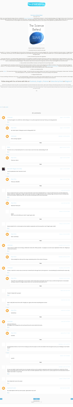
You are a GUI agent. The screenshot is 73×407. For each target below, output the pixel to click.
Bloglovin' (68, 81)
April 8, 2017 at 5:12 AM (65, 299)
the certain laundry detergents (52, 66)
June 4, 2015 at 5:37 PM (65, 190)
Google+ (39, 81)
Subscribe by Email (57, 81)
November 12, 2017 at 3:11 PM (64, 366)
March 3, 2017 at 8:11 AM (65, 290)
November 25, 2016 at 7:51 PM (64, 256)
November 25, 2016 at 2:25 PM (64, 245)
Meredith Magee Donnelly (14, 169)
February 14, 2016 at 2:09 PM (64, 223)
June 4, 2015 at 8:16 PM (65, 203)
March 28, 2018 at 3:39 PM (65, 388)
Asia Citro (13, 128)
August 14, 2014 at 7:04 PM (65, 157)
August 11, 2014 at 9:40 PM (65, 127)
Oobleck (4, 71)
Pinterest (46, 81)
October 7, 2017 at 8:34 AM (65, 355)
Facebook (33, 81)
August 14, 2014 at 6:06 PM (65, 168)
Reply (8, 122)
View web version (36, 400)
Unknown (10, 117)
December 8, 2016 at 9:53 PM (64, 267)
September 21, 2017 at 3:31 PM (64, 344)
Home (36, 398)
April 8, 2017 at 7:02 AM (65, 310)
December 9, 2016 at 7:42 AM (64, 278)
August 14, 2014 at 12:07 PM (65, 147)
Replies (8, 124)
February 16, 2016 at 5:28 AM (64, 211)
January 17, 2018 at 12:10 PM (64, 378)
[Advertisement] (36, 11)
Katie (8, 147)
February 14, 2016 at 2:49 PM (64, 234)
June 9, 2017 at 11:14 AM (65, 333)
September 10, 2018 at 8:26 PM (64, 136)
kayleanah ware (11, 388)
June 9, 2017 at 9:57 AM (65, 321)
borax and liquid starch (28, 18)
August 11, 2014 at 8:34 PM (65, 117)
